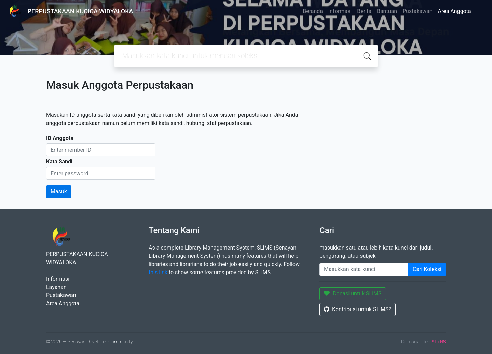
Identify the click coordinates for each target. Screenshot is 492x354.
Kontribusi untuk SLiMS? (357, 309)
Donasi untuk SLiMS (353, 293)
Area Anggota (454, 11)
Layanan (56, 287)
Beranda (313, 11)
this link (158, 272)
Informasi (340, 11)
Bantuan (387, 11)
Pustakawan (417, 11)
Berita (364, 11)
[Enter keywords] (364, 269)
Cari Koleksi (427, 269)
